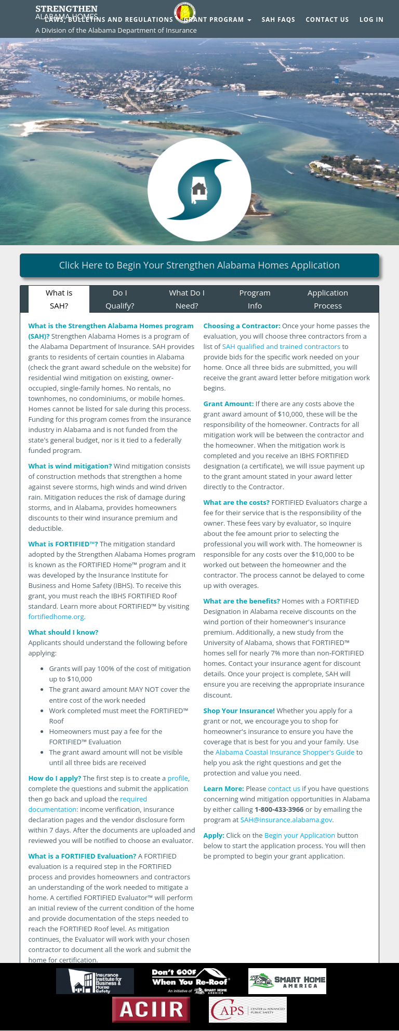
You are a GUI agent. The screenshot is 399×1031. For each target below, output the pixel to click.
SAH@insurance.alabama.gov (286, 819)
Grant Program (217, 19)
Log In (372, 19)
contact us (284, 788)
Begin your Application (299, 835)
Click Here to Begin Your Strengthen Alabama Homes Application (199, 265)
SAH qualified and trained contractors (281, 346)
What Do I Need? (187, 299)
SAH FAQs (279, 19)
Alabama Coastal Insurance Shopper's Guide (285, 752)
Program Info (255, 299)
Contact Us (327, 19)
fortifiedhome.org (56, 616)
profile (178, 778)
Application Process (328, 299)
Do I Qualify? (120, 299)
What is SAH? (59, 299)
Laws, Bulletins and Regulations (109, 19)
